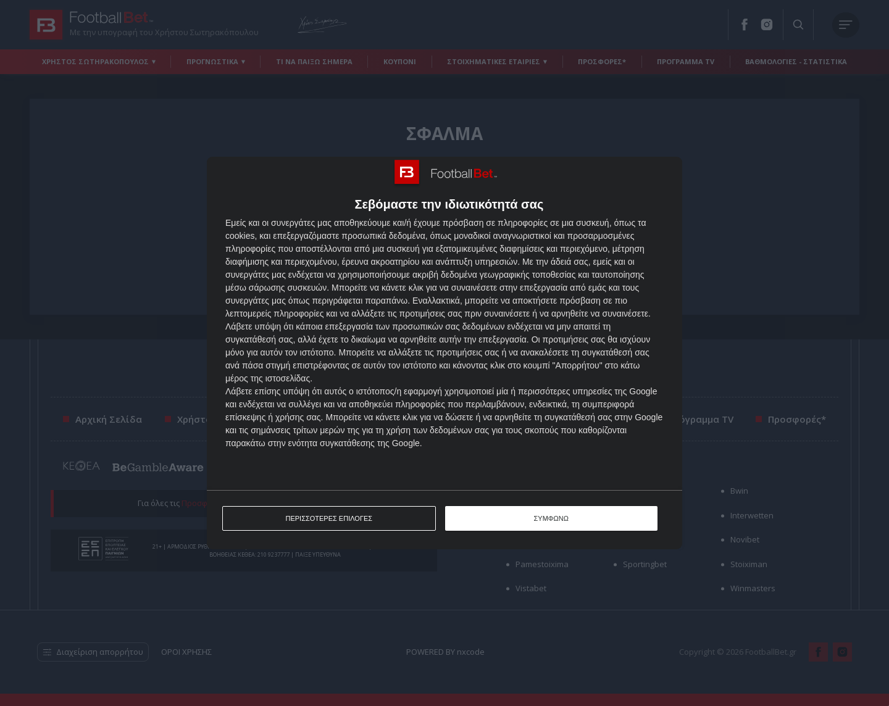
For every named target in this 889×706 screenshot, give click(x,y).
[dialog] (444, 353)
